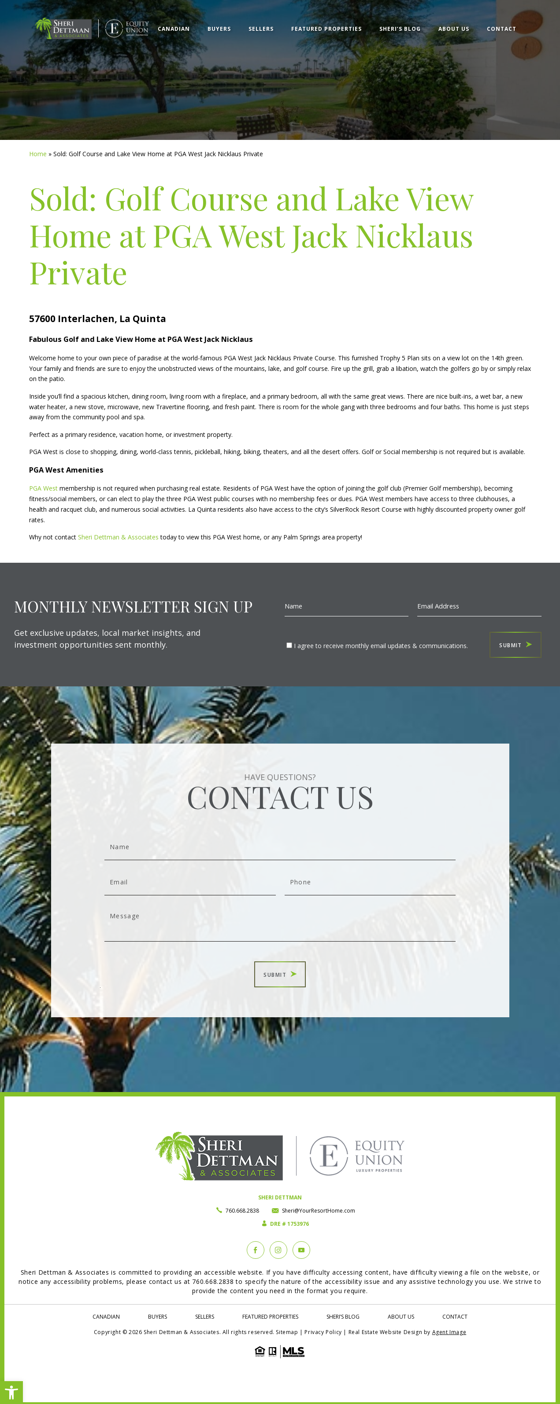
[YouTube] (301, 1250)
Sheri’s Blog (400, 29)
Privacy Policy (322, 1332)
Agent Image (449, 1332)
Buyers (219, 29)
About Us (453, 29)
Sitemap (287, 1332)
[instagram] (278, 1250)
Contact (501, 29)
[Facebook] (255, 1250)
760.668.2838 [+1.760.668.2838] (242, 1210)
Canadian (174, 29)
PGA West (43, 488)
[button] (11, 1392)
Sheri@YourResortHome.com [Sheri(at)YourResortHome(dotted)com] (318, 1210)
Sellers (261, 29)
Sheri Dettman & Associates (117, 537)
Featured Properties (326, 29)
